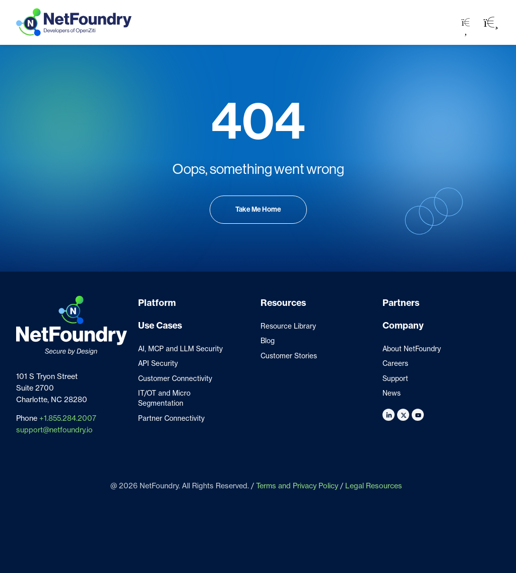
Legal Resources (373, 485)
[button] (491, 22)
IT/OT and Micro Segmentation (164, 398)
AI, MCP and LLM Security (180, 349)
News (391, 393)
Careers (395, 363)
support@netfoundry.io (54, 429)
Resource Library (288, 326)
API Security (158, 363)
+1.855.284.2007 (67, 418)
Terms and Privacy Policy (297, 485)
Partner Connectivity (171, 418)
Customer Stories (289, 356)
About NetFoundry (411, 349)
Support (395, 378)
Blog (268, 341)
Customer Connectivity (175, 378)
